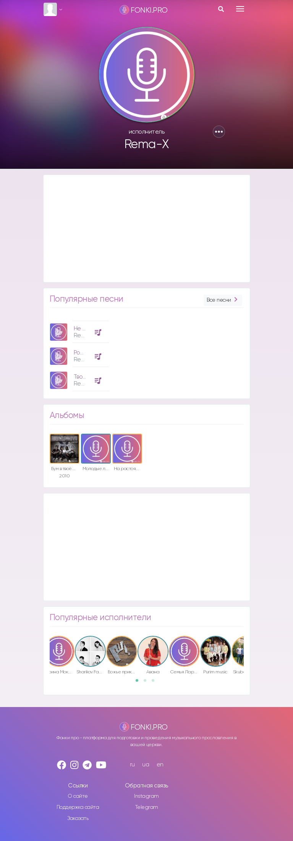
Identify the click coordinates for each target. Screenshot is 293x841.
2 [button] (147, 683)
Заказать (77, 818)
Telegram (146, 807)
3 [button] (155, 683)
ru (132, 765)
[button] (219, 131)
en (160, 765)
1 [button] (139, 683)
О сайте (78, 796)
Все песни (223, 300)
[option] (78, 353)
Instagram (146, 796)
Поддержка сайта (78, 807)
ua (145, 765)
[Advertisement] (147, 228)
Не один (84, 329)
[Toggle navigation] (240, 9)
